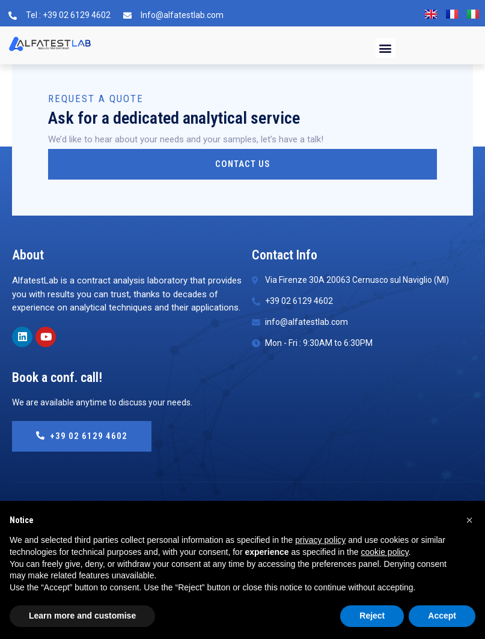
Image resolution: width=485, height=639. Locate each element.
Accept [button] (442, 615)
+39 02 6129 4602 (81, 436)
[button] (385, 48)
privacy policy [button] (320, 540)
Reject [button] (372, 615)
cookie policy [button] (384, 552)
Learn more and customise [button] (82, 615)
